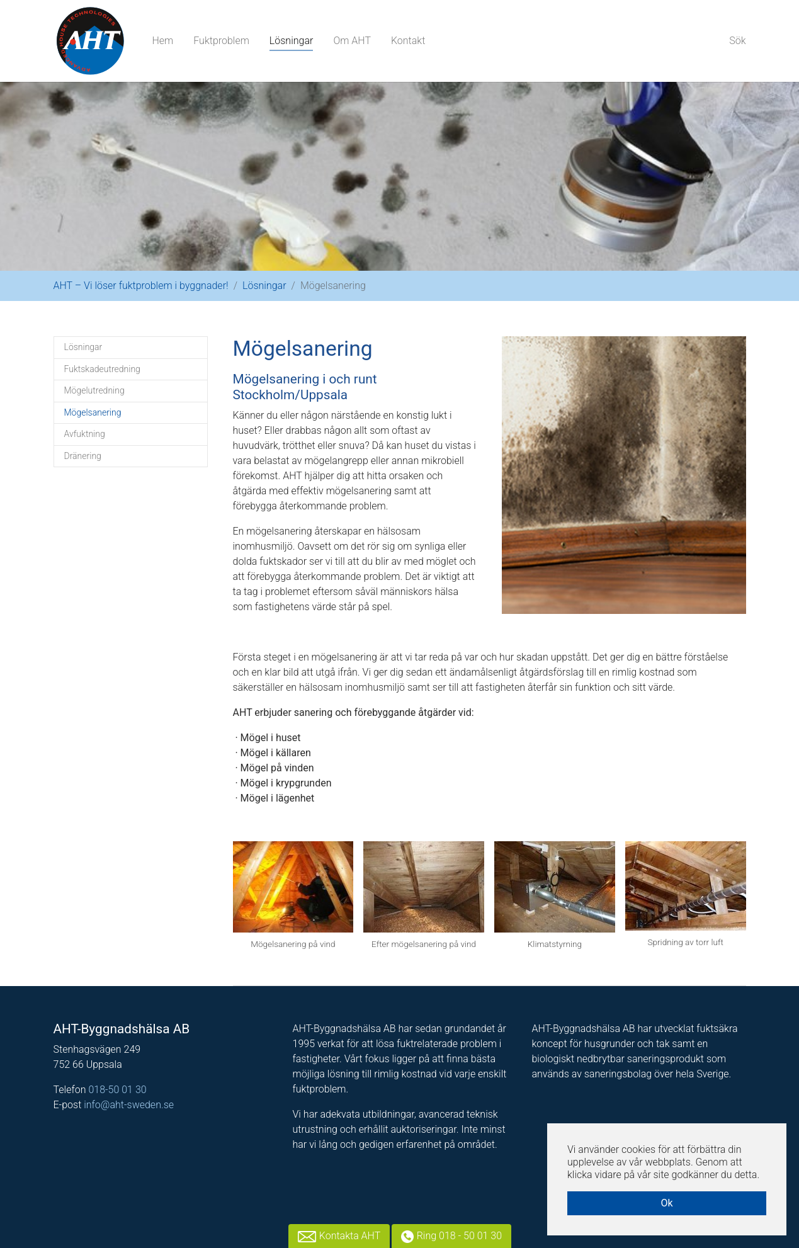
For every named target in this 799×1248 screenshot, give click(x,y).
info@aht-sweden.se (129, 1105)
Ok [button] (666, 1203)
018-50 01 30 (117, 1090)
